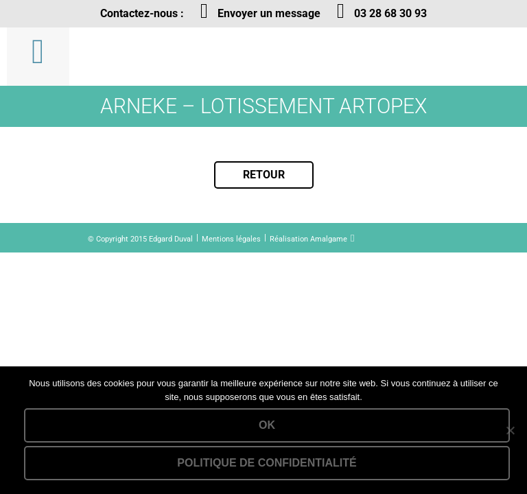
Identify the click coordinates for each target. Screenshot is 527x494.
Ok (267, 425)
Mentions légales (231, 239)
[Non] (510, 430)
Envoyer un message (269, 13)
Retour (264, 174)
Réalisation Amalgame (308, 239)
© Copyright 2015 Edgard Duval (140, 239)
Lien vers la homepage (163, 56)
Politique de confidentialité (266, 463)
